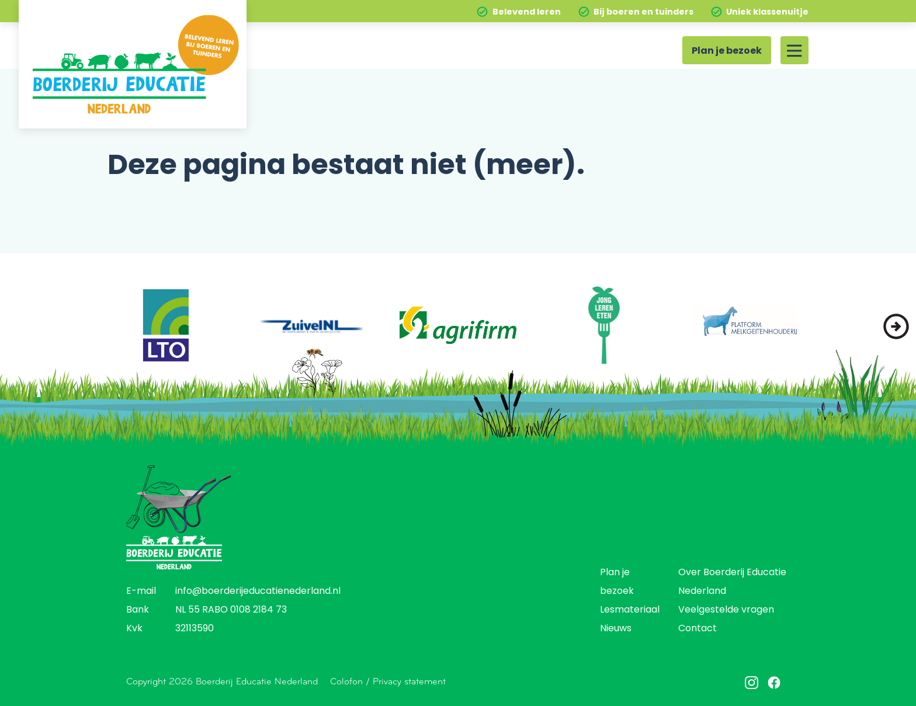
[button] (896, 326)
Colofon (346, 681)
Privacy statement (409, 681)
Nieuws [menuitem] (616, 629)
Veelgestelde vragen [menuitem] (726, 610)
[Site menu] (794, 50)
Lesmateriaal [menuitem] (630, 610)
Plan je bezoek (727, 51)
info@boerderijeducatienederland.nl (258, 591)
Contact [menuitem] (697, 629)
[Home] (133, 64)
